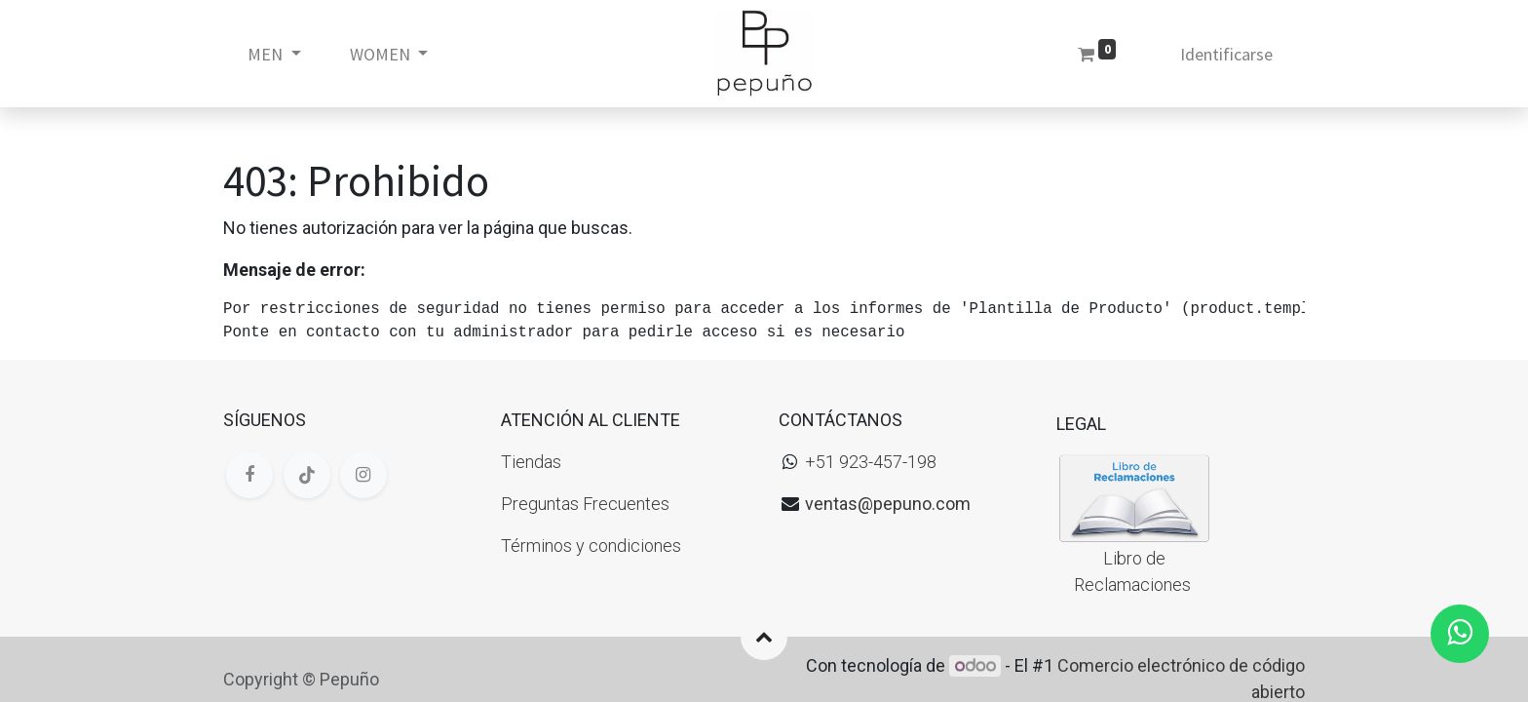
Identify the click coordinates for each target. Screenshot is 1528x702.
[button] (764, 636)
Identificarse (1226, 54)
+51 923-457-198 (870, 461)
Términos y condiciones (591, 545)
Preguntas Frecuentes (585, 503)
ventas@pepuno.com (888, 503)
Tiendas (531, 461)
